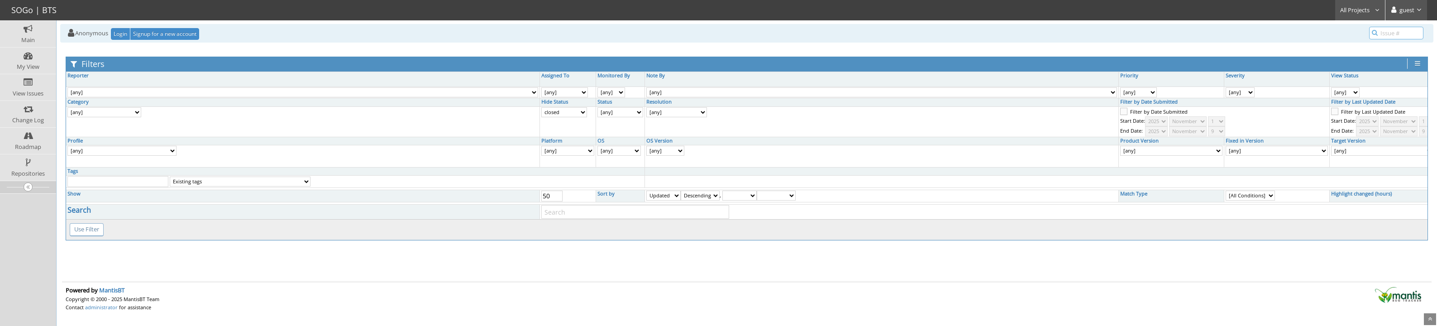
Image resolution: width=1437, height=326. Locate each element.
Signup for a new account (164, 34)
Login (120, 34)
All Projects (1360, 10)
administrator (101, 307)
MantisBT (111, 290)
